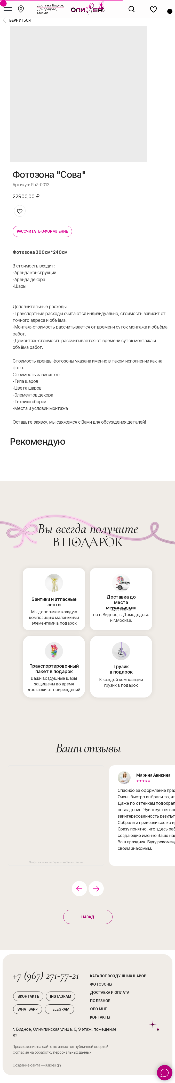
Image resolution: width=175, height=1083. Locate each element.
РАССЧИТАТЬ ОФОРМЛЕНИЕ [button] (42, 231)
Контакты (100, 1017)
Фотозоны (101, 984)
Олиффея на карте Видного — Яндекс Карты (56, 862)
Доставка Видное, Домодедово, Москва (50, 9)
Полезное (100, 1000)
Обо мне (98, 1009)
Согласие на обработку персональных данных (52, 1052)
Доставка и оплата (109, 992)
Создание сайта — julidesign (37, 1065)
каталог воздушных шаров (118, 976)
